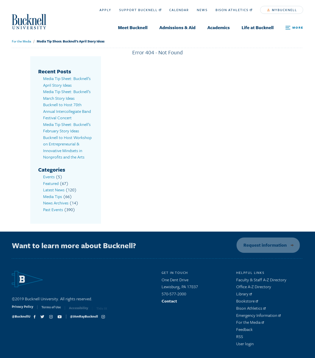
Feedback (244, 331)
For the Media (21, 41)
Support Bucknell (140, 10)
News (202, 10)
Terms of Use (51, 309)
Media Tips (52, 196)
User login (245, 345)
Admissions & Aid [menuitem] (177, 27)
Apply (105, 10)
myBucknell (282, 9)
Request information (263, 245)
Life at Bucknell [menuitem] (258, 27)
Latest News (54, 190)
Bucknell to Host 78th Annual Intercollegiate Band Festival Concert (67, 111)
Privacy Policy (22, 309)
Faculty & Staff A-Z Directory (261, 281)
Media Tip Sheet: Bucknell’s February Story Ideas (67, 127)
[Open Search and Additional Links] (294, 27)
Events (49, 177)
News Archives (55, 203)
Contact (169, 302)
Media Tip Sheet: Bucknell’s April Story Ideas (70, 41)
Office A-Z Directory (253, 288)
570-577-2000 (174, 295)
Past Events (53, 209)
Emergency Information (258, 317)
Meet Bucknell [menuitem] (133, 27)
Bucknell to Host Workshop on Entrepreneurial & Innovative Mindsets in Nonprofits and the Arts (67, 147)
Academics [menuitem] (218, 27)
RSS (239, 338)
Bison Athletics (234, 10)
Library (244, 295)
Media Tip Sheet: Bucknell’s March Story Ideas (67, 94)
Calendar (179, 10)
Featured (51, 183)
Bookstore (247, 302)
